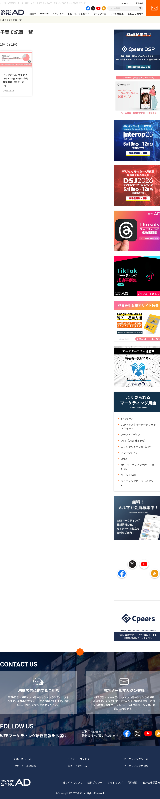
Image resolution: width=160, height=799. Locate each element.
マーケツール (99, 13)
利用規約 (133, 782)
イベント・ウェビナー (79, 759)
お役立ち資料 (134, 13)
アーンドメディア (130, 434)
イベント (57, 13)
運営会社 (139, 3)
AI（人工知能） (129, 475)
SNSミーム (127, 418)
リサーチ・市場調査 (25, 766)
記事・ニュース (22, 759)
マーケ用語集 (117, 13)
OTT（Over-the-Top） (134, 440)
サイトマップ (115, 782)
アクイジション (129, 453)
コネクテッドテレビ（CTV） (137, 446)
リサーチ (44, 13)
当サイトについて (72, 782)
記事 (32, 13)
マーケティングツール (136, 759)
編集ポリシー (95, 782)
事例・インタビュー (77, 13)
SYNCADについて (126, 3)
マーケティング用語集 (136, 766)
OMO (124, 459)
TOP (2, 19)
